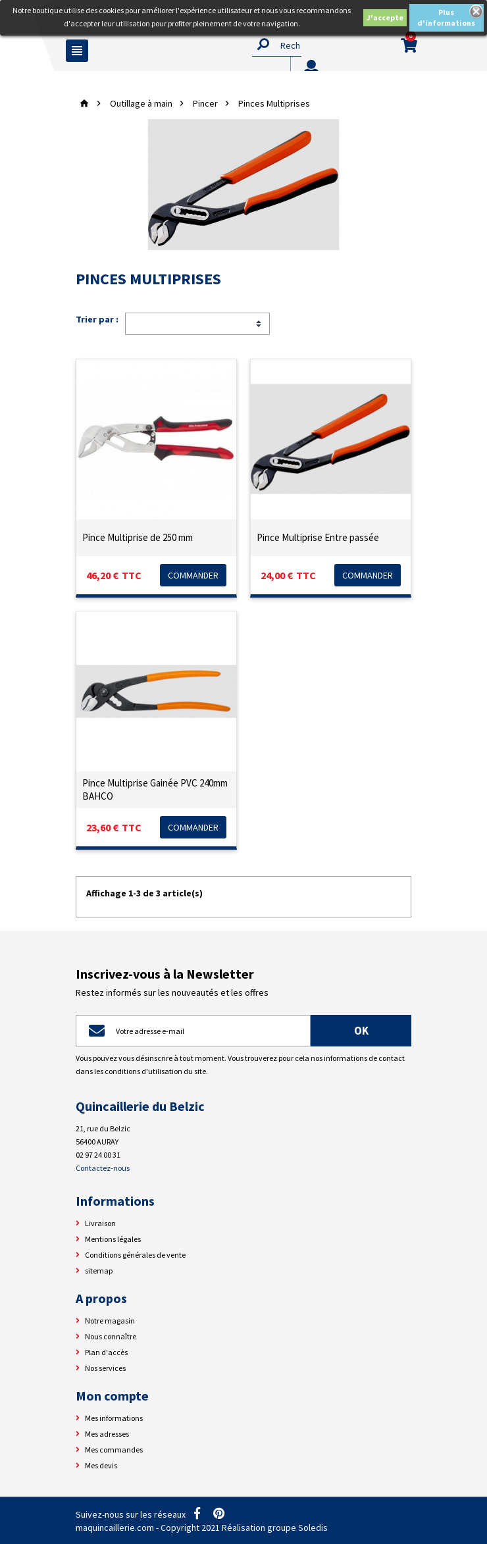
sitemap (99, 1270)
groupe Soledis (297, 1527)
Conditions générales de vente (135, 1255)
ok (361, 1030)
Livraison (100, 1223)
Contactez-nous (103, 1168)
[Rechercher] (276, 45)
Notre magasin (110, 1320)
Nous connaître (110, 1336)
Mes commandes (114, 1449)
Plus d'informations (446, 17)
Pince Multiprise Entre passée (318, 537)
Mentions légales (113, 1239)
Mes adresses (107, 1434)
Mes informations (114, 1418)
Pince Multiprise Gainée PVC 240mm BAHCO (155, 789)
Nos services (105, 1368)
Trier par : (97, 319)
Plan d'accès (106, 1352)
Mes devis (101, 1465)
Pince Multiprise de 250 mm (137, 537)
